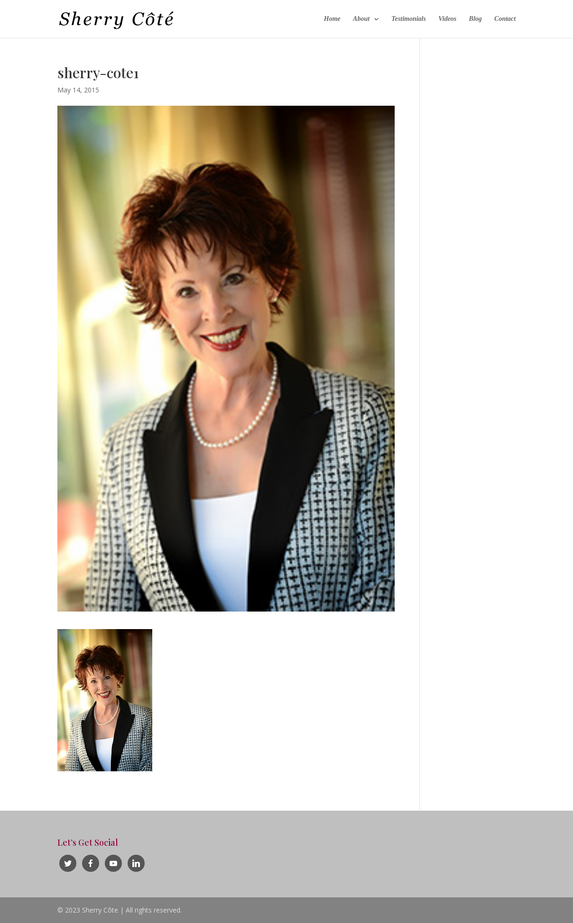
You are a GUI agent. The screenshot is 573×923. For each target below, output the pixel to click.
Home (332, 19)
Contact (505, 19)
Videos (447, 19)
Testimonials (408, 19)
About (361, 19)
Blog (475, 19)
